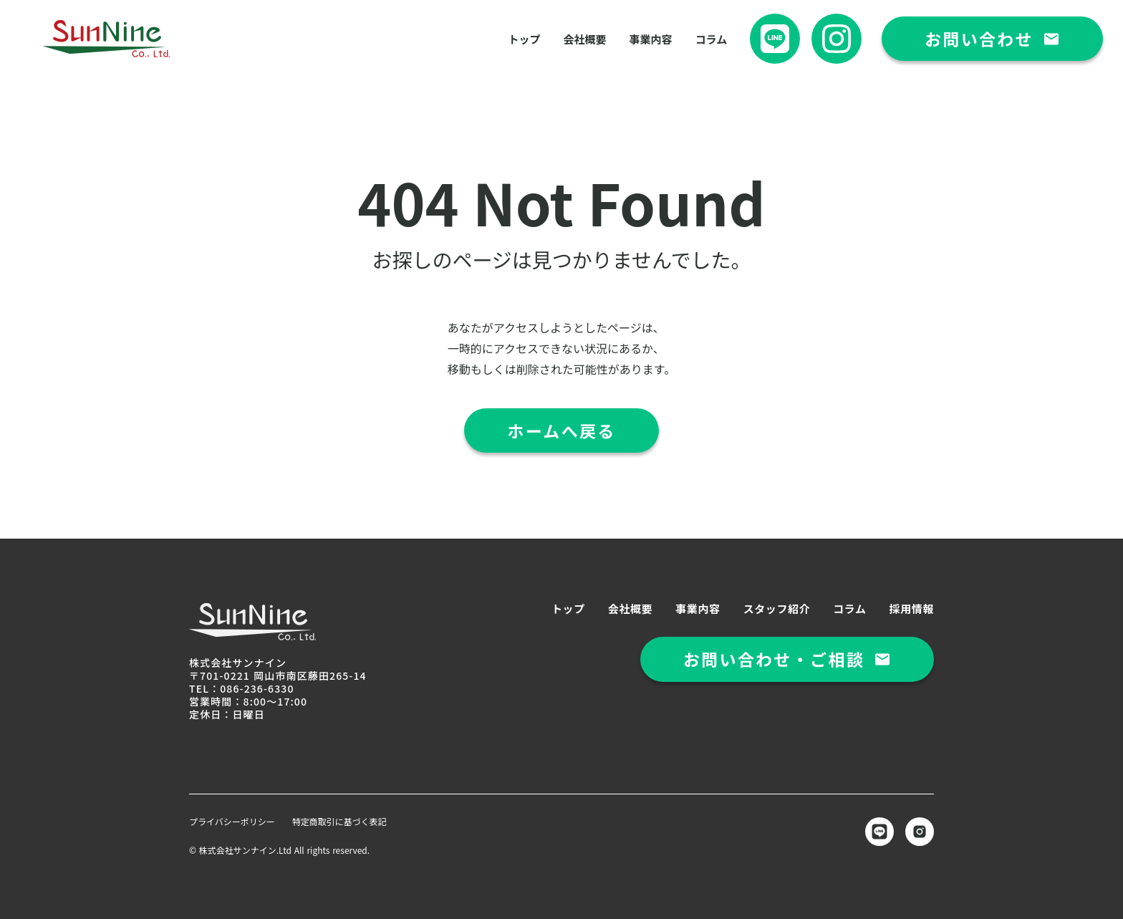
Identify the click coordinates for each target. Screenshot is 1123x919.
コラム (711, 39)
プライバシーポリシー (232, 821)
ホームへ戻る (561, 430)
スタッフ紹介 (777, 608)
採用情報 (912, 608)
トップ (525, 39)
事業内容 (651, 39)
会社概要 (585, 39)
